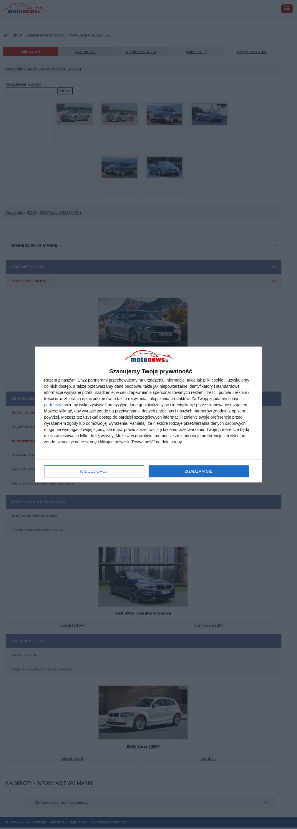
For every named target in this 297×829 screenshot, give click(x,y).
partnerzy (52, 405)
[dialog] (148, 415)
